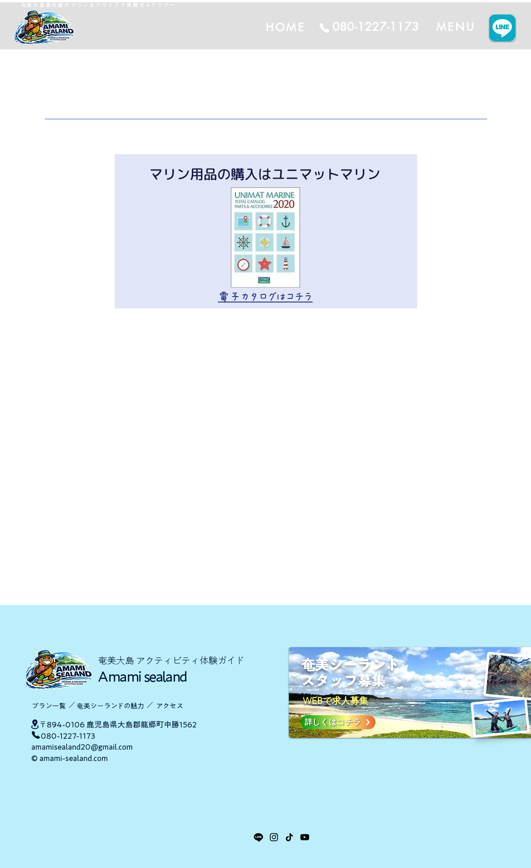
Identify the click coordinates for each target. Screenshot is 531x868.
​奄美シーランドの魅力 (110, 705)
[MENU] (455, 26)
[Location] (35, 724)
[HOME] (338, 27)
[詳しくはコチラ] (338, 722)
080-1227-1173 (68, 736)
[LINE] (258, 837)
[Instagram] (273, 837)
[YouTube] (304, 837)
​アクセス (169, 705)
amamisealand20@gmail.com (82, 747)
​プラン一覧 (49, 705)
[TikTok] (289, 837)
